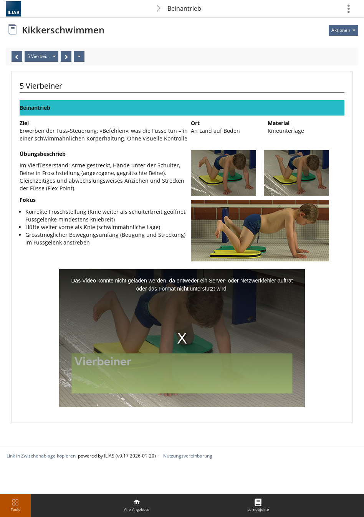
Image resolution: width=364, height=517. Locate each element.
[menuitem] (136, 505)
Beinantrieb (184, 8)
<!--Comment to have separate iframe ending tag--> (182, 338)
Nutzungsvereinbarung (187, 456)
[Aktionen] (79, 56)
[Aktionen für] (343, 30)
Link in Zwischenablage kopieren (41, 456)
